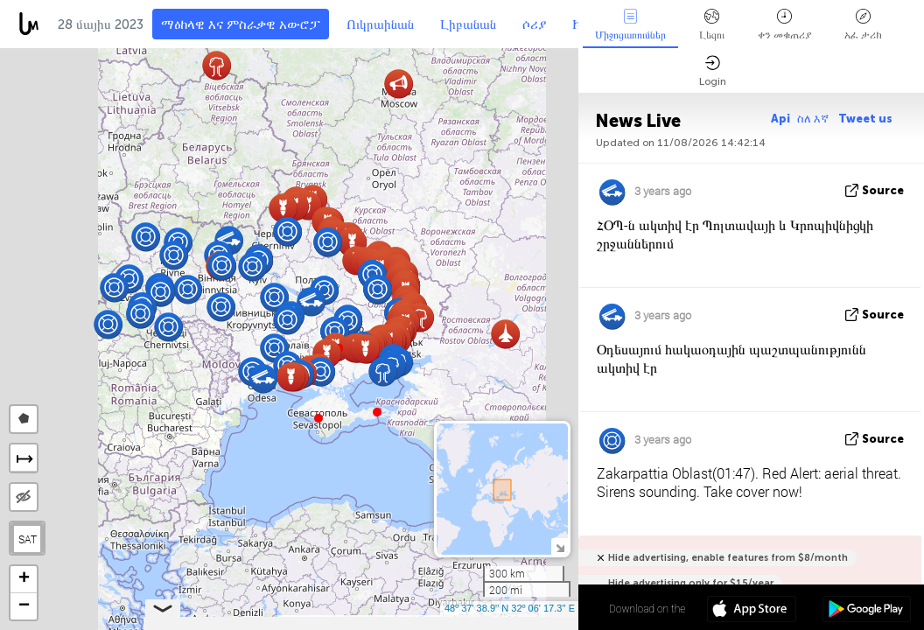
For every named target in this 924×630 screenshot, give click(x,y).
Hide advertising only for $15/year (691, 583)
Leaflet (304, 622)
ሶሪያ (534, 24)
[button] (377, 412)
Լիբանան (468, 24)
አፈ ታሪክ (863, 25)
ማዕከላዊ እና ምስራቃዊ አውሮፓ (240, 24)
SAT (27, 539)
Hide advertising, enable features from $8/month (728, 558)
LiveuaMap (415, 622)
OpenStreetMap (478, 622)
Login (712, 71)
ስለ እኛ (814, 118)
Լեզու (711, 25)
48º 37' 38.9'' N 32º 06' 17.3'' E (509, 608)
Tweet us (865, 118)
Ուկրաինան (380, 24)
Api (780, 118)
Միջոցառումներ (630, 25)
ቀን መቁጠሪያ (784, 25)
